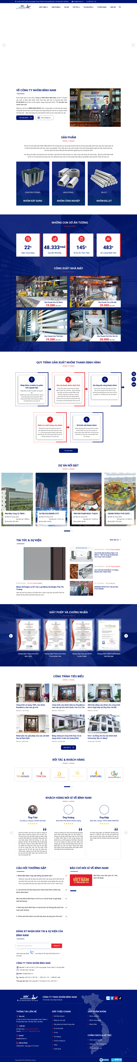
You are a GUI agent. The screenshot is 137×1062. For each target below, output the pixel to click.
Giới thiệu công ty (59, 1016)
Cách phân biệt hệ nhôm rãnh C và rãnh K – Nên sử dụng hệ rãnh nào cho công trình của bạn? (106, 555)
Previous (4, 45)
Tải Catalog (57, 1036)
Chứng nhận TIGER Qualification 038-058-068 (108, 638)
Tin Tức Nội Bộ (110, 583)
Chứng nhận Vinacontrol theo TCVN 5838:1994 (55, 638)
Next (133, 45)
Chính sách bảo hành (95, 1040)
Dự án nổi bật (68, 465)
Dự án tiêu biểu (58, 1028)
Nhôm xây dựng (94, 1016)
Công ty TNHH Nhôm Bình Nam (24, 7)
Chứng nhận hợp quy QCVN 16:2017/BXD (81, 638)
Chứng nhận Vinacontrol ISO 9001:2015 (28, 638)
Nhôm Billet (93, 1024)
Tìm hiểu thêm (23, 118)
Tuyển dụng (57, 1049)
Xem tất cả (67, 747)
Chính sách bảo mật (95, 1048)
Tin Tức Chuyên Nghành (35, 583)
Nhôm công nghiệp (95, 1020)
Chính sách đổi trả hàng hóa (98, 1044)
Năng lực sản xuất (59, 1020)
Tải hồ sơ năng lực (59, 1041)
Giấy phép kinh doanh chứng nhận (64, 1024)
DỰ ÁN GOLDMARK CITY (49, 514)
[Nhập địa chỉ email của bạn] (33, 946)
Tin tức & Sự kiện (28, 540)
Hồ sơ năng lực (45, 118)
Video (55, 1045)
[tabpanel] (17, 499)
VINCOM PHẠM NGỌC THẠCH (86, 514)
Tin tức (56, 1032)
